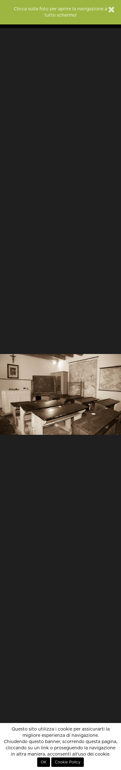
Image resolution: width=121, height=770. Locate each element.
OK (44, 762)
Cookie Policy (67, 762)
